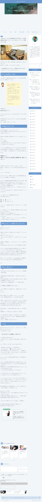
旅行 (15, 32)
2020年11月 (33, 166)
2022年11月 (33, 124)
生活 (11, 32)
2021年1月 (33, 160)
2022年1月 (33, 141)
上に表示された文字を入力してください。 (9, 480)
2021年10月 (33, 149)
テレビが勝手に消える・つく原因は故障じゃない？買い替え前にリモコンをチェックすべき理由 (35, 81)
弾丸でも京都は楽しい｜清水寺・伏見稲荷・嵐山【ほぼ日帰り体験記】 (35, 88)
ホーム (5, 32)
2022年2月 (33, 138)
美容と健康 (21, 32)
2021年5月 (33, 155)
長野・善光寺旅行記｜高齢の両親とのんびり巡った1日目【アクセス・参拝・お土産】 (35, 101)
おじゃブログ (21, 1)
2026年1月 (33, 113)
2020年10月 (33, 169)
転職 (28, 32)
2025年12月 (33, 116)
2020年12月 (33, 163)
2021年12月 (33, 144)
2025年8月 (33, 119)
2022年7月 (33, 130)
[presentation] (8, 487)
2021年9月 (33, 152)
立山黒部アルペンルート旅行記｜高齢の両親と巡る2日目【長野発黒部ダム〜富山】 (35, 94)
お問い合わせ (35, 32)
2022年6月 (33, 133)
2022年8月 (33, 127)
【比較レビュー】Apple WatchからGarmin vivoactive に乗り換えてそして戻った (35, 74)
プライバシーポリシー (6, 500)
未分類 (32, 179)
